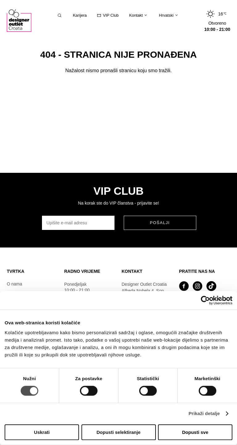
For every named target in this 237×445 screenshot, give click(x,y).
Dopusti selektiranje (119, 432)
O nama (14, 283)
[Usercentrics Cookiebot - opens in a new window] (205, 300)
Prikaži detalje (204, 413)
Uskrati (42, 432)
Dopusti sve (195, 432)
